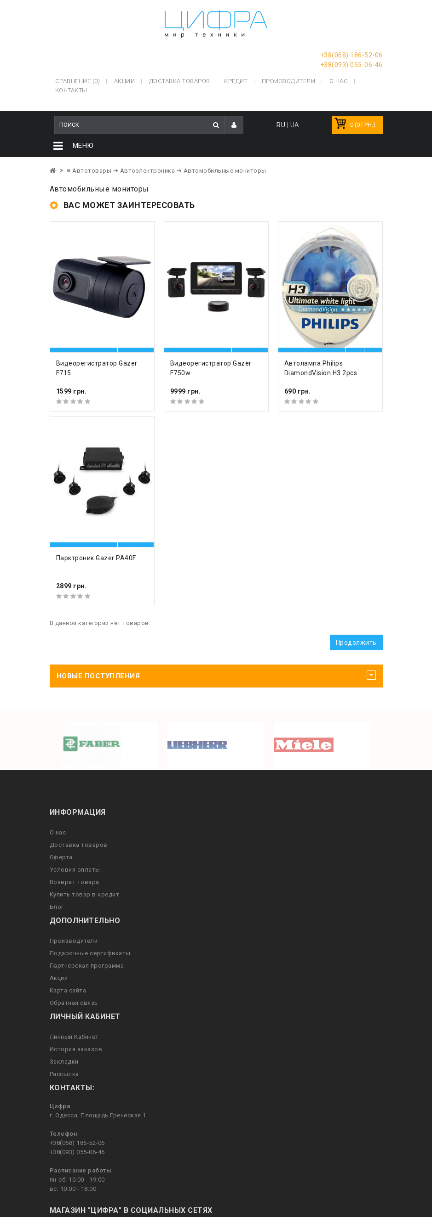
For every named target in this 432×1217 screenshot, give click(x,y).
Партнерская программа (87, 966)
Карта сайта (68, 991)
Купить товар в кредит (85, 895)
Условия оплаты (75, 871)
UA (295, 126)
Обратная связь (74, 1004)
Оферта (61, 858)
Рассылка (64, 1075)
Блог (57, 908)
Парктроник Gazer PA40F (96, 559)
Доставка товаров (79, 846)
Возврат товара (74, 883)
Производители (289, 80)
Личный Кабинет (74, 1038)
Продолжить (356, 644)
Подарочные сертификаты (90, 954)
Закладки (64, 1062)
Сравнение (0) (77, 80)
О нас (58, 833)
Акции (59, 979)
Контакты (71, 89)
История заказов (76, 1050)
